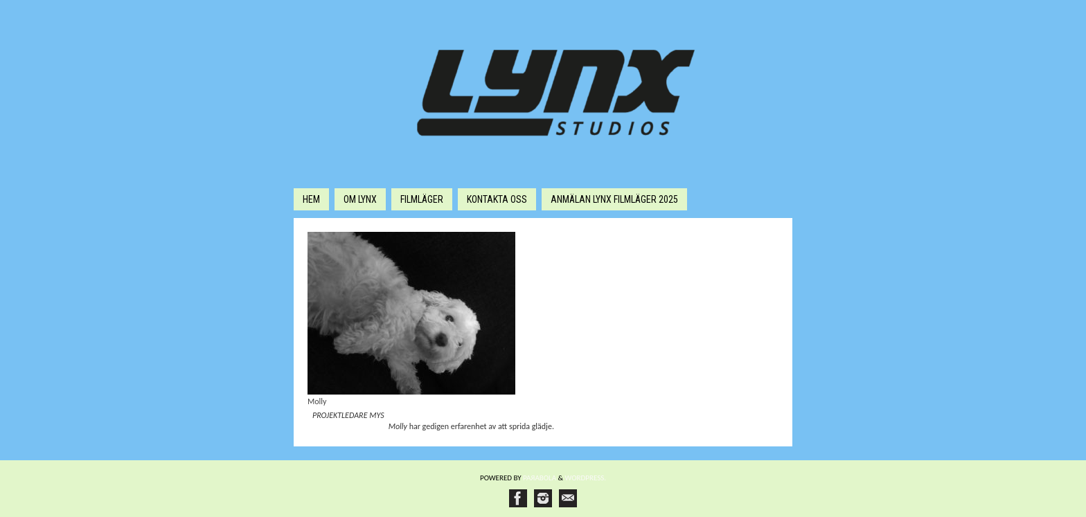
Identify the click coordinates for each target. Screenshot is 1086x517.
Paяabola (539, 477)
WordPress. (586, 477)
